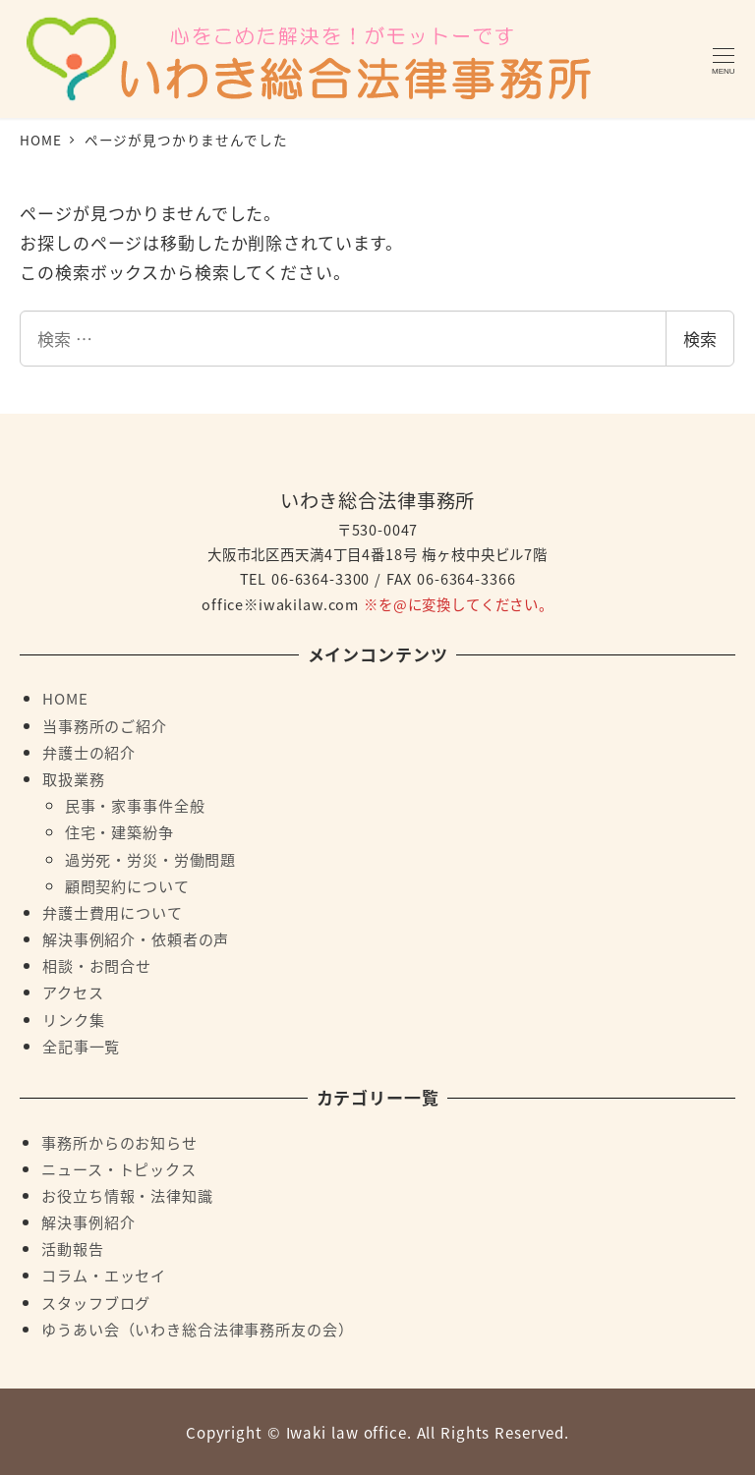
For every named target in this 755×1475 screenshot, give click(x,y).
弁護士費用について (112, 912)
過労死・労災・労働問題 (150, 859)
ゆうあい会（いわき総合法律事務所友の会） (197, 1328)
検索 (700, 338)
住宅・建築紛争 (119, 831)
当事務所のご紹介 (104, 725)
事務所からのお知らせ (119, 1142)
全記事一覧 (81, 1045)
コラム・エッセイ (103, 1274)
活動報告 (72, 1248)
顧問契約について (127, 885)
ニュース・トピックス (119, 1168)
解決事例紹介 (88, 1221)
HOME (64, 698)
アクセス (72, 991)
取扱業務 (73, 778)
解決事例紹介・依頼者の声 (135, 938)
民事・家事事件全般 (135, 805)
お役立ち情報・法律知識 (126, 1195)
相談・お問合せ (96, 965)
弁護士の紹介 (89, 752)
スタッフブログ (95, 1302)
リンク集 (73, 1019)
